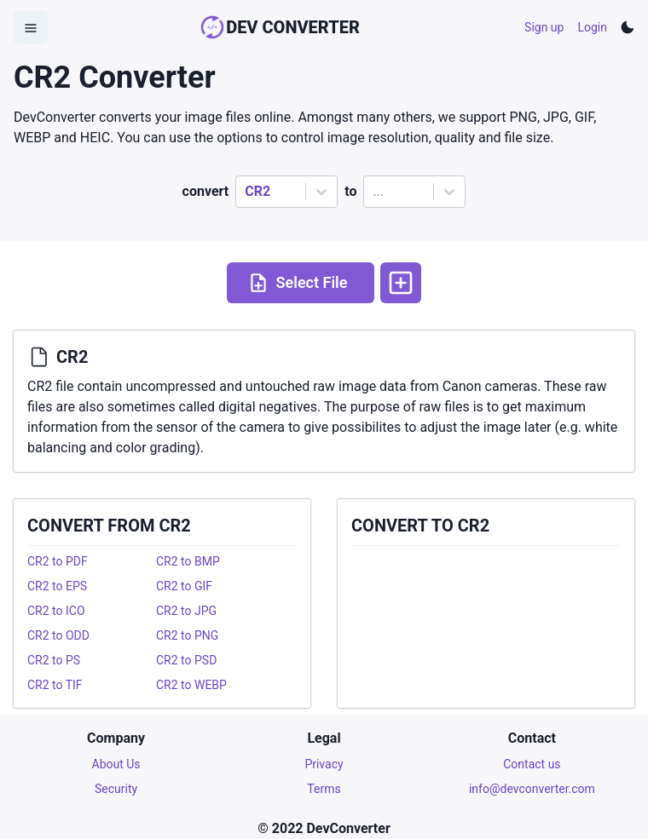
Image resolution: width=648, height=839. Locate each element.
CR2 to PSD (186, 660)
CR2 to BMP (188, 561)
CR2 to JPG (186, 611)
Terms (323, 789)
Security (116, 789)
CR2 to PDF (57, 561)
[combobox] (246, 191)
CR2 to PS (53, 660)
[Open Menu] (31, 27)
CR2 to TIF (55, 685)
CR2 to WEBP (191, 685)
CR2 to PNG (187, 635)
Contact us (531, 764)
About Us (116, 764)
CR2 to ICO (56, 611)
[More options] (400, 282)
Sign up (544, 27)
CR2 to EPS (57, 586)
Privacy (323, 764)
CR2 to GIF (184, 586)
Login (592, 27)
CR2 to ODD (58, 635)
